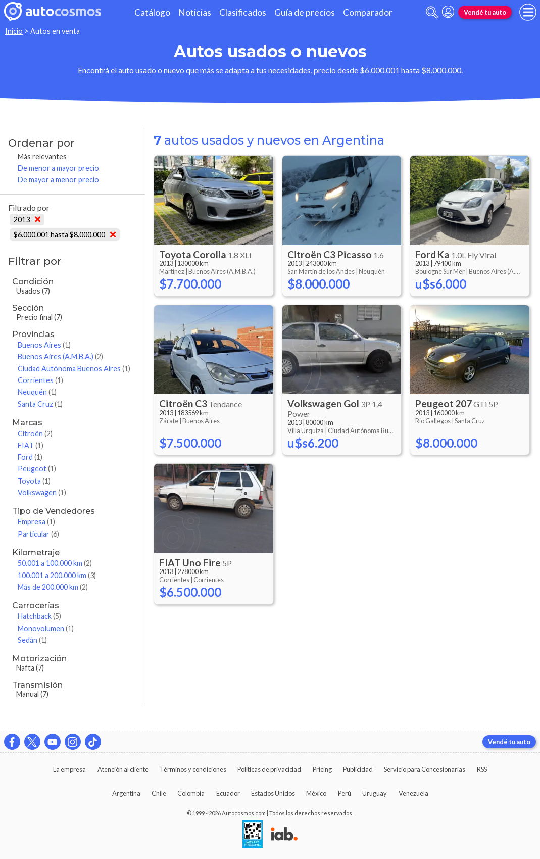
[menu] (527, 12)
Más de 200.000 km (53, 587)
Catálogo (152, 12)
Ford (30, 457)
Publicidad (358, 769)
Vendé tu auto (485, 12)
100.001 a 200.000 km (57, 575)
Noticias (194, 12)
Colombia (191, 793)
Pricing (322, 769)
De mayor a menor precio (58, 179)
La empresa (69, 769)
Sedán (32, 640)
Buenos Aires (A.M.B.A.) (60, 356)
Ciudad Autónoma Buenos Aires (74, 368)
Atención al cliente (123, 769)
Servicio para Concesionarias (424, 769)
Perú (344, 793)
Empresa (36, 521)
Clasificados (242, 12)
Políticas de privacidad (269, 769)
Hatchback (39, 616)
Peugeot (37, 468)
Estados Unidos (273, 793)
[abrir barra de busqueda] (432, 12)
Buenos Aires (44, 345)
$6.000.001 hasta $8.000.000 (65, 234)
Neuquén (37, 392)
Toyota (34, 480)
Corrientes (40, 380)
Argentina (126, 793)
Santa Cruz (40, 404)
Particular (38, 534)
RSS (482, 769)
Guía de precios (304, 12)
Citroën (35, 433)
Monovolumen (46, 628)
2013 (27, 219)
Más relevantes (42, 156)
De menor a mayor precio (58, 168)
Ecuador (228, 793)
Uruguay (374, 793)
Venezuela (413, 793)
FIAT (30, 445)
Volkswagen (42, 492)
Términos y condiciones (193, 769)
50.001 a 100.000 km (55, 563)
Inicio (14, 31)
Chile (159, 793)
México (316, 793)
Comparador (367, 12)
